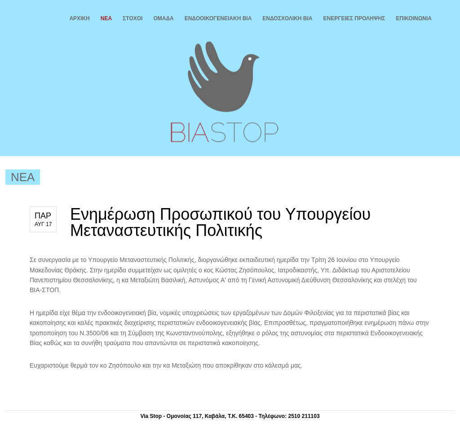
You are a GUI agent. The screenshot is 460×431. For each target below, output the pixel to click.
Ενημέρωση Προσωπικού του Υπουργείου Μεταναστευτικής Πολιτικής (220, 222)
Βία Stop (223, 91)
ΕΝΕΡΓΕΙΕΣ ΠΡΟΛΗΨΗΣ (354, 18)
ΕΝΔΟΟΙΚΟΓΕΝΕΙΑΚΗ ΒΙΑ (218, 18)
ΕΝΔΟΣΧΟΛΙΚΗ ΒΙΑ (287, 18)
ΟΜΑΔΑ (163, 18)
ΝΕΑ (106, 18)
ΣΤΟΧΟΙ (132, 18)
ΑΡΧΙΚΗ (79, 18)
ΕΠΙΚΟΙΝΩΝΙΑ (414, 18)
